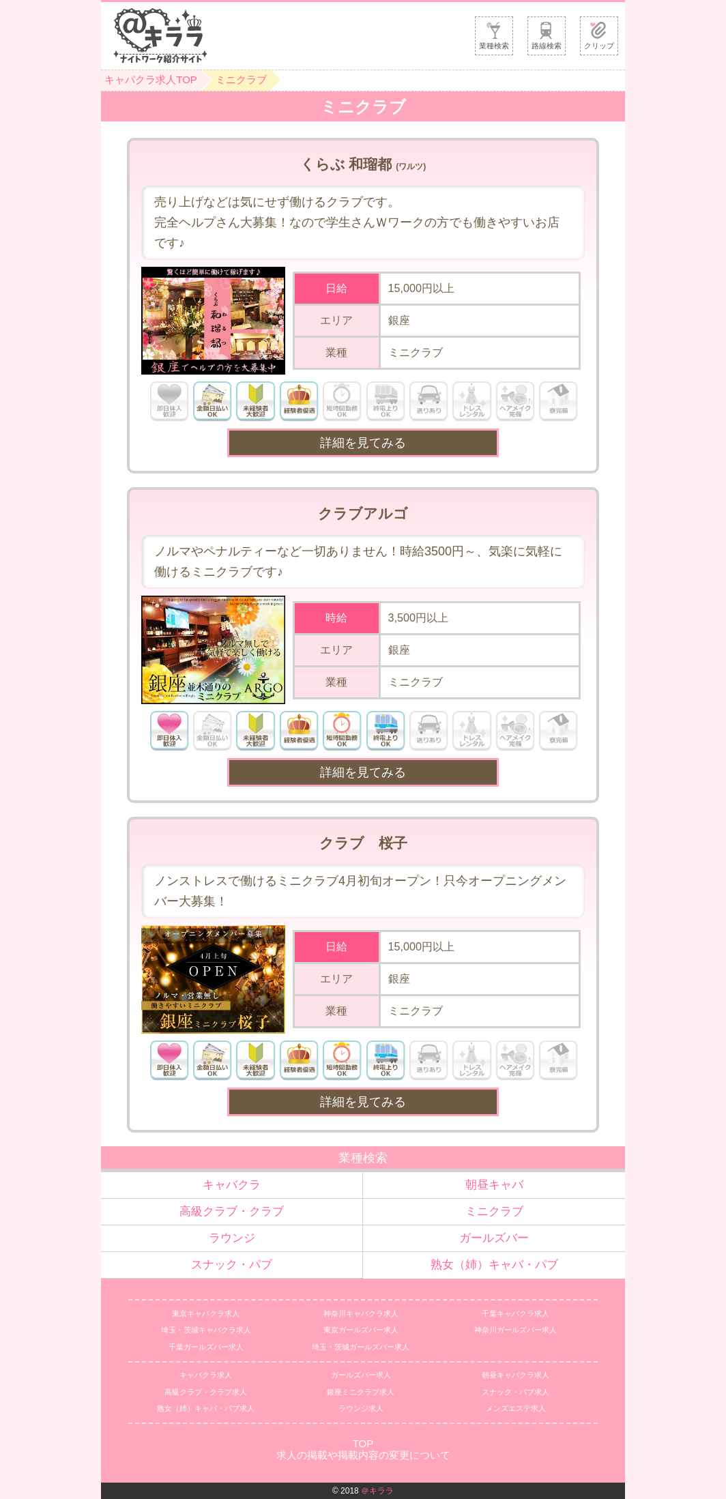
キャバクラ (232, 1184)
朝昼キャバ (494, 1184)
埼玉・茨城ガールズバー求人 (360, 1347)
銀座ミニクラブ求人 (360, 1392)
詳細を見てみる (363, 443)
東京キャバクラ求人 (205, 1313)
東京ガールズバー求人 (360, 1330)
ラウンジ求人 (360, 1408)
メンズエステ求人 (516, 1408)
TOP (363, 1443)
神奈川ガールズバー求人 (515, 1330)
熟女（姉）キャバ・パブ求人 (206, 1408)
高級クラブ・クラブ (231, 1211)
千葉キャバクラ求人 (515, 1313)
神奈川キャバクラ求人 (360, 1313)
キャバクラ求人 (205, 1375)
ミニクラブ (241, 79)
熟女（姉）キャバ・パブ (494, 1264)
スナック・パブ (231, 1264)
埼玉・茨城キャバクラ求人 (206, 1330)
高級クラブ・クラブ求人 (205, 1392)
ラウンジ (232, 1238)
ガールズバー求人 (361, 1375)
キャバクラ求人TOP (150, 79)
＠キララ (377, 1491)
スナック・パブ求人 (515, 1392)
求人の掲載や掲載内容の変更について (363, 1455)
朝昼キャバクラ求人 (515, 1375)
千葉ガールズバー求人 (206, 1347)
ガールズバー (494, 1238)
